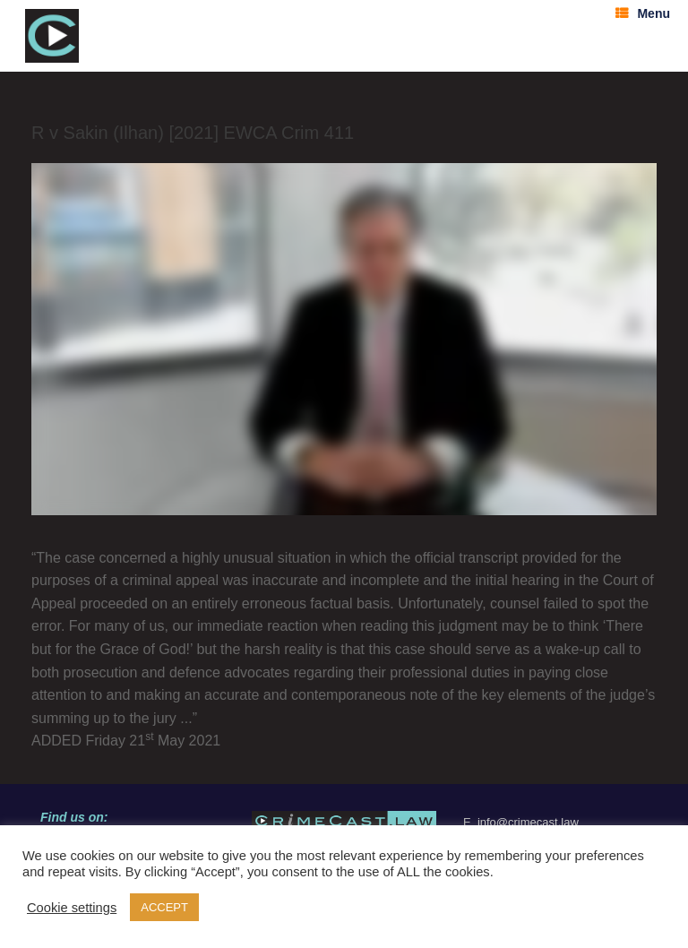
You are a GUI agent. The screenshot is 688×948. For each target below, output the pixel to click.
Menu (642, 13)
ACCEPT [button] (164, 907)
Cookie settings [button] (71, 908)
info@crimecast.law (528, 822)
